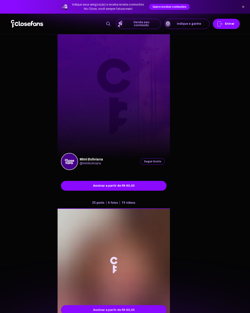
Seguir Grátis (153, 161)
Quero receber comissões (169, 7)
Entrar (226, 24)
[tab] (114, 203)
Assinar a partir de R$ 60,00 (114, 186)
